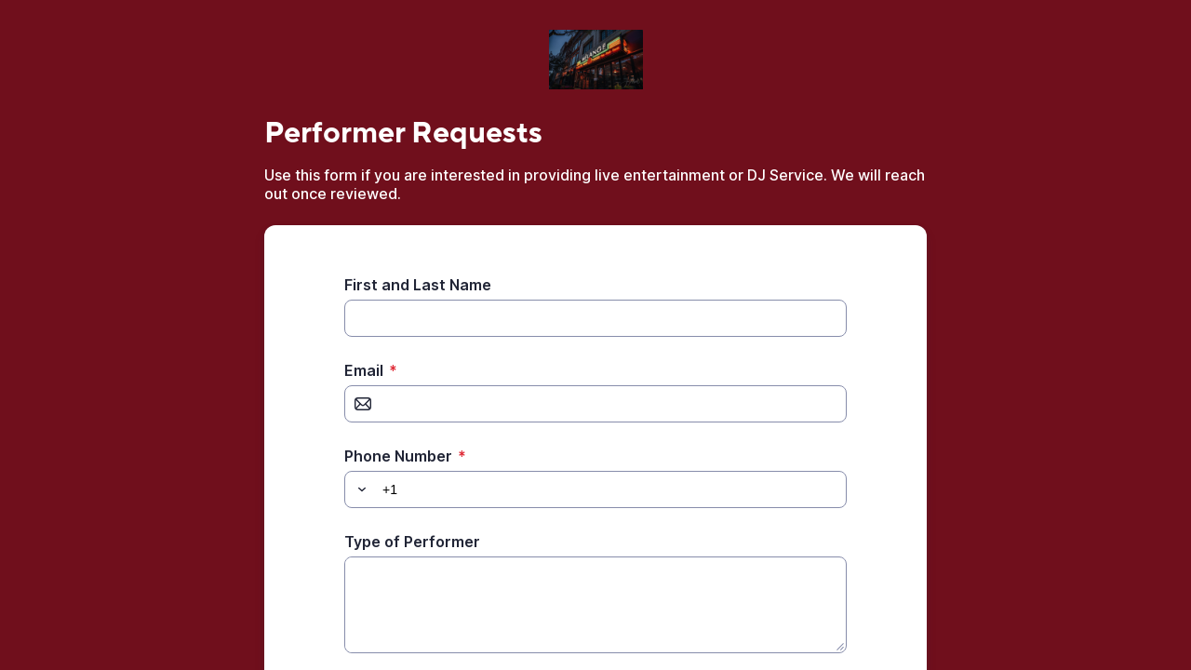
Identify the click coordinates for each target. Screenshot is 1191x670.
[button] (359, 489)
